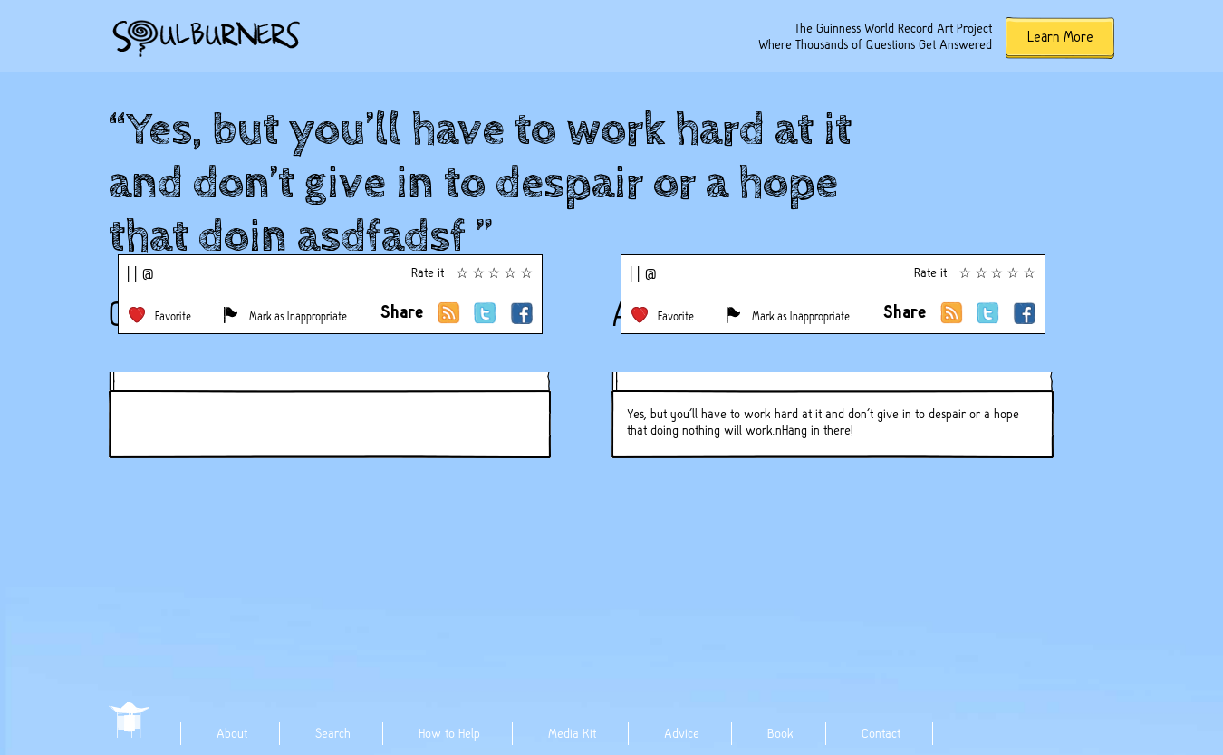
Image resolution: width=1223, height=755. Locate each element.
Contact (881, 733)
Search (333, 733)
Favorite (173, 316)
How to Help (449, 733)
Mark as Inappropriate (298, 316)
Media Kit (572, 733)
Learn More (1060, 36)
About (232, 733)
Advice (681, 733)
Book (780, 733)
